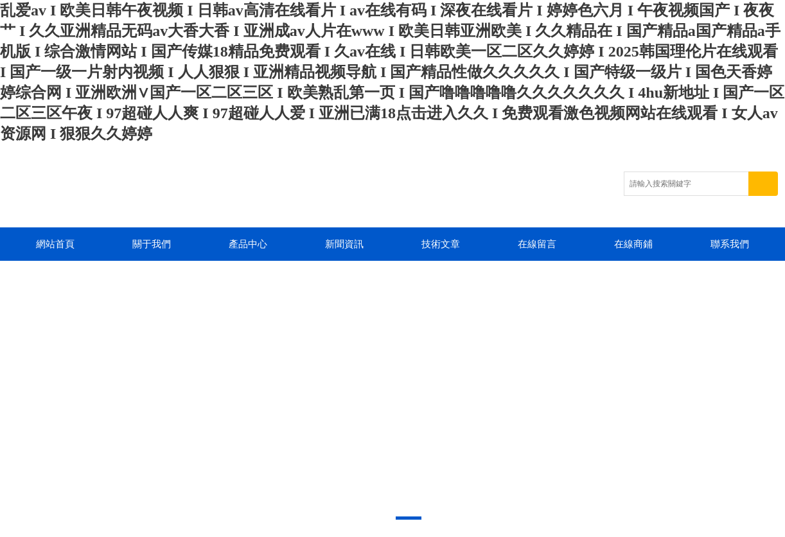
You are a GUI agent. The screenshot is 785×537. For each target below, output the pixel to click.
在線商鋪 (633, 244)
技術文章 (440, 244)
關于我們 (151, 244)
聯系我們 (729, 244)
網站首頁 (55, 244)
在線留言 (537, 244)
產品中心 (248, 244)
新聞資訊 (344, 244)
